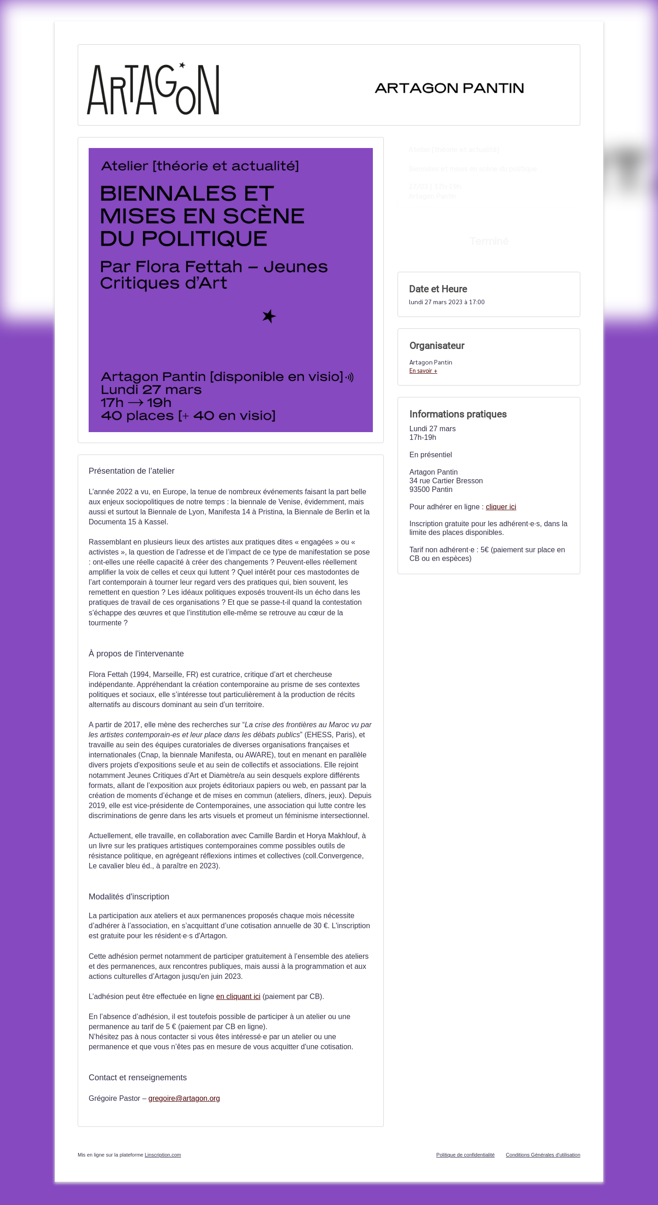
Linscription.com (163, 1154)
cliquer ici (501, 507)
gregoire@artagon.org (184, 1098)
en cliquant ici (238, 996)
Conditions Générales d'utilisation (543, 1154)
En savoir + (423, 370)
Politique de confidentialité (465, 1154)
